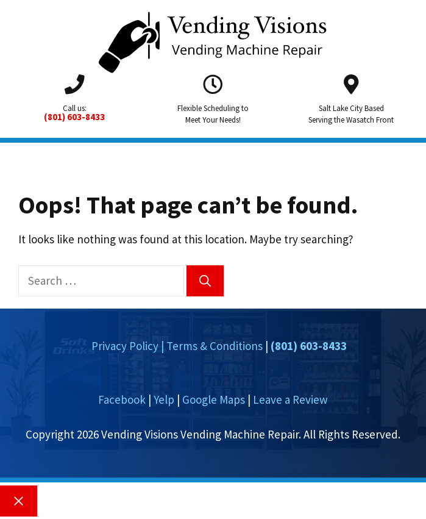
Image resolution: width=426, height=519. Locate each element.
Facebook (122, 399)
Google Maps (213, 399)
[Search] (205, 280)
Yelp (164, 399)
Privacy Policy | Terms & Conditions (177, 345)
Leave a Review (290, 399)
